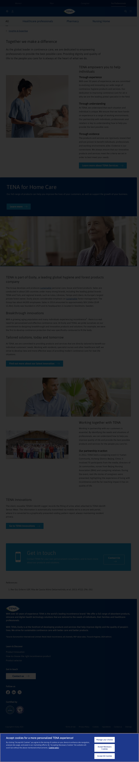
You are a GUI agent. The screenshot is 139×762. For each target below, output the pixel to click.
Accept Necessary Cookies (104, 748)
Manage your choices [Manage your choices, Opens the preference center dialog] (104, 740)
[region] (69, 747)
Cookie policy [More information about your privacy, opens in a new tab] (54, 748)
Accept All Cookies (104, 756)
